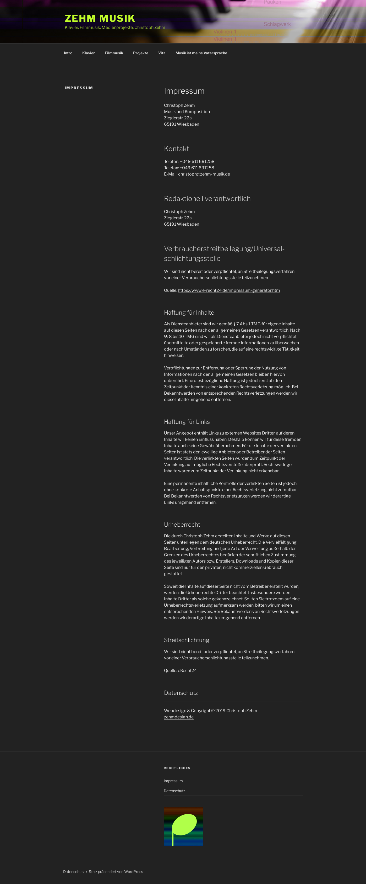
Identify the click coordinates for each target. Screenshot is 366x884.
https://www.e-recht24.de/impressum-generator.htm (229, 290)
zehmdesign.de (179, 716)
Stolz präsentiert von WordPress (116, 871)
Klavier (88, 53)
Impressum (173, 781)
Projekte (140, 53)
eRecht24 (187, 670)
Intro (68, 53)
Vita (162, 53)
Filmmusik (114, 53)
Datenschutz (181, 692)
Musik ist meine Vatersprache (201, 53)
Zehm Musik (100, 18)
